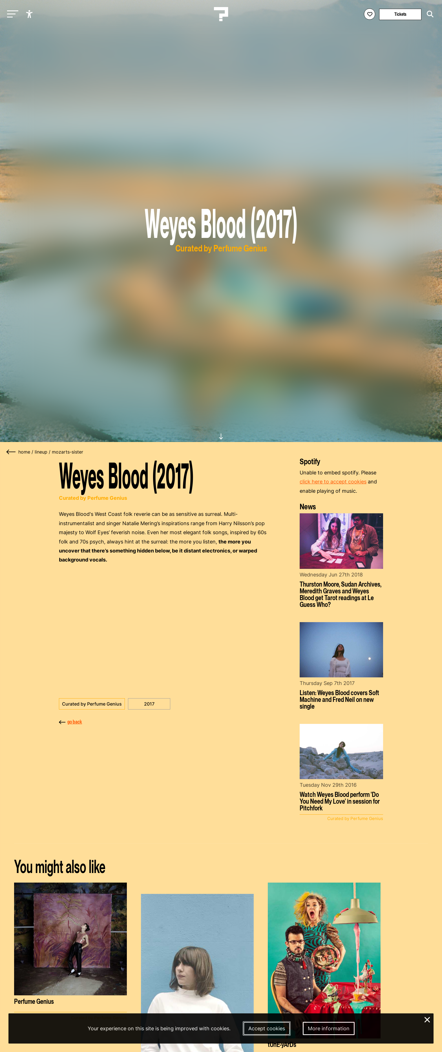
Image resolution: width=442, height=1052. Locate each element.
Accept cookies (266, 1028)
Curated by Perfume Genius (92, 704)
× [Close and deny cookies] (427, 1019)
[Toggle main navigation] (11, 14)
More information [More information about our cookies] (329, 1028)
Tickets (400, 14)
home (24, 452)
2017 (149, 704)
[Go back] (11, 452)
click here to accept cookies (333, 482)
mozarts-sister (67, 452)
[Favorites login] (369, 14)
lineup (41, 452)
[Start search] (429, 14)
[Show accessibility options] (30, 14)
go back (70, 722)
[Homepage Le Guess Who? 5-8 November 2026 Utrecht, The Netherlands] (221, 14)
